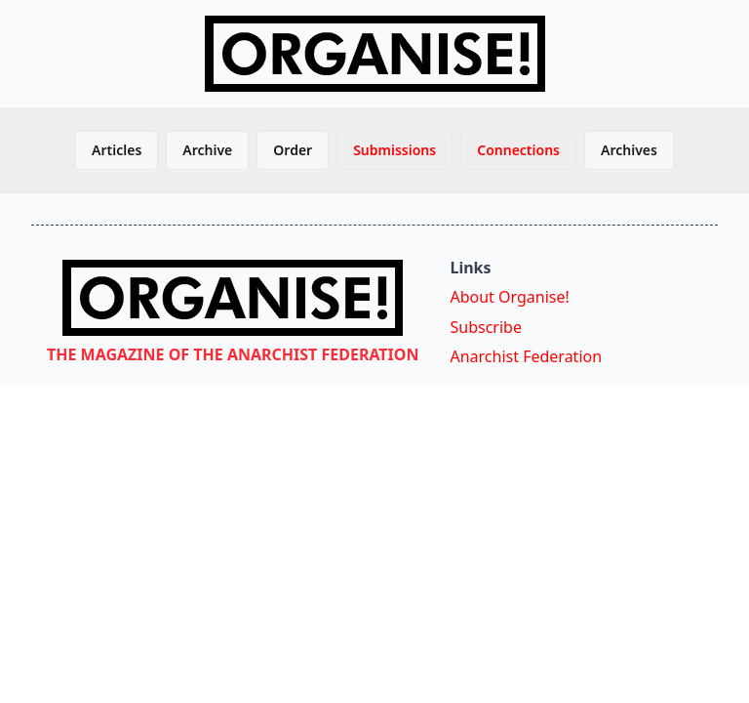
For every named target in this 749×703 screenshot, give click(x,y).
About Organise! (509, 297)
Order (292, 150)
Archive (207, 150)
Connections (518, 150)
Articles (116, 150)
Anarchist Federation (526, 356)
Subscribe (485, 327)
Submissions (394, 150)
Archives (629, 150)
